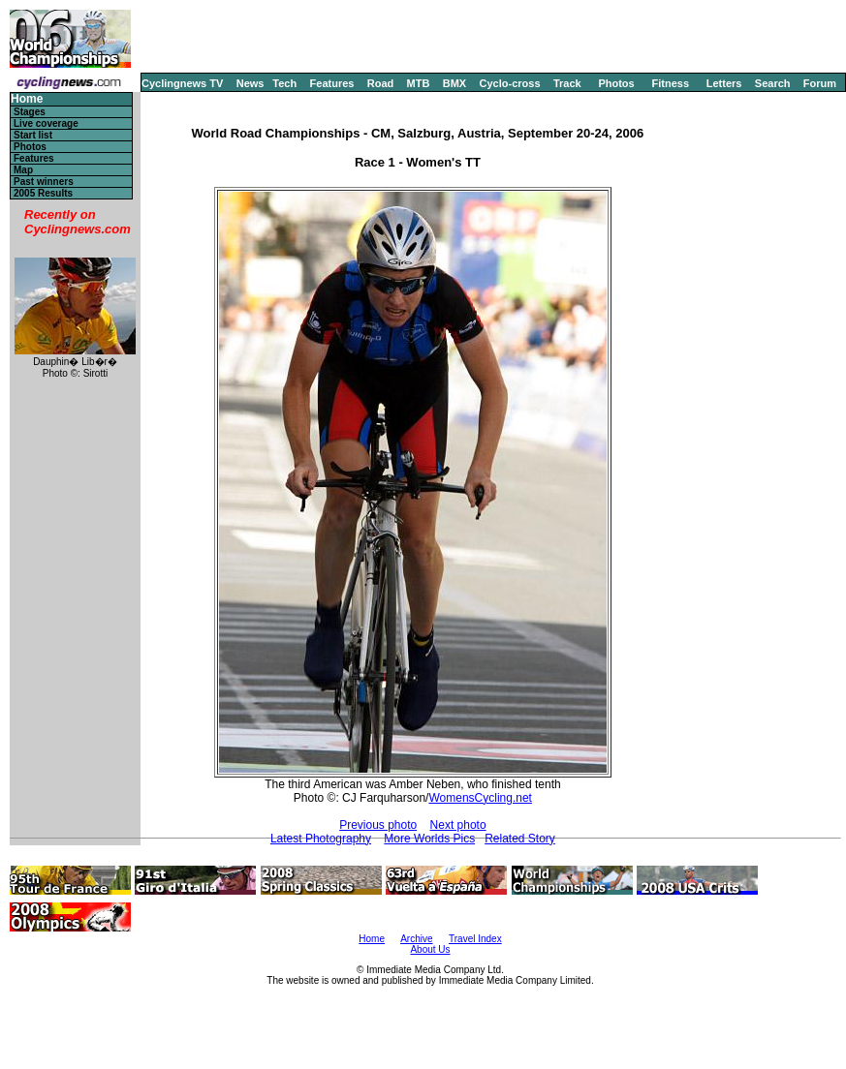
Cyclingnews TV (182, 83)
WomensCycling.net (480, 798)
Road (380, 83)
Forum (819, 83)
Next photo (458, 825)
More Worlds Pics (429, 838)
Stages (30, 112)
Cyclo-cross (510, 83)
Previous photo (378, 825)
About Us (430, 949)
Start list (33, 135)
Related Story (520, 838)
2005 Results (43, 193)
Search (773, 83)
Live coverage (46, 123)
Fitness (670, 83)
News (250, 83)
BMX (454, 83)
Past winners (44, 181)
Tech (284, 83)
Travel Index (475, 938)
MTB (418, 83)
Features (332, 83)
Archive (416, 938)
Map (23, 170)
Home (27, 99)
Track (567, 83)
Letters (724, 83)
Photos (616, 83)
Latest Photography (320, 838)
